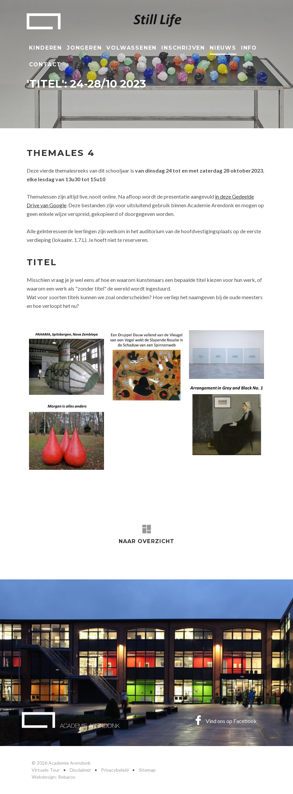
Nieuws (223, 48)
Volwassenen (131, 48)
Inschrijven (183, 48)
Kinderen (45, 48)
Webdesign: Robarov (53, 777)
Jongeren (84, 48)
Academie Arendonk (44, 21)
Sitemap (147, 770)
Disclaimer (80, 770)
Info (249, 48)
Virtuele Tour (46, 770)
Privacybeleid (115, 770)
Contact (45, 64)
